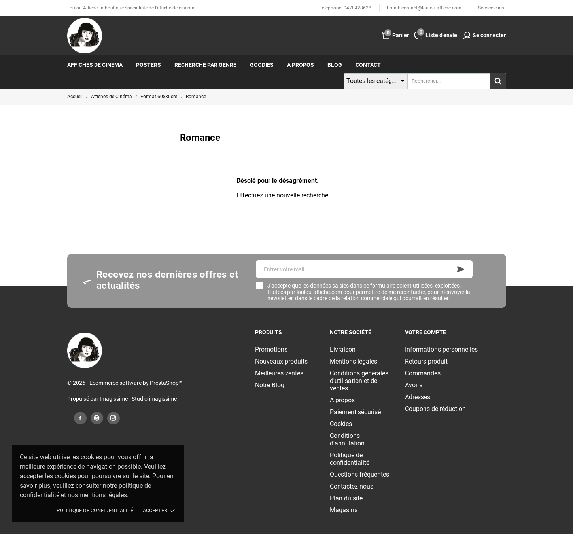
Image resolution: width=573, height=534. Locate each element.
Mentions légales (353, 361)
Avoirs (413, 385)
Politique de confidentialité (95, 510)
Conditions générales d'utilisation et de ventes (359, 380)
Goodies (262, 65)
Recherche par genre (205, 65)
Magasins (343, 510)
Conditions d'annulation (347, 439)
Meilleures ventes (279, 373)
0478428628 (357, 8)
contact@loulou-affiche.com (431, 8)
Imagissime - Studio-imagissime (138, 399)
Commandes (423, 373)
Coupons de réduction (435, 409)
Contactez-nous (351, 486)
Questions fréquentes (359, 474)
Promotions (271, 349)
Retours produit (426, 361)
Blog (334, 65)
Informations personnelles (441, 349)
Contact (368, 65)
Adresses (417, 397)
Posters (148, 65)
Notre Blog (269, 385)
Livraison (343, 349)
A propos (300, 65)
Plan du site (346, 498)
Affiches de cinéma (95, 65)
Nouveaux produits (281, 361)
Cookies (341, 424)
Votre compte (425, 332)
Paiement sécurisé (355, 412)
